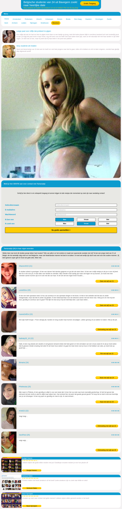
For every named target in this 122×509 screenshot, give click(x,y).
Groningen (99, 19)
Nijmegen (33, 23)
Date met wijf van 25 (107, 305)
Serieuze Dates (32, 488)
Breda (68, 19)
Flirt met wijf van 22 (106, 353)
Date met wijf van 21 (107, 281)
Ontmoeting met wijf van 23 (107, 329)
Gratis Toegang (90, 3)
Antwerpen (49, 19)
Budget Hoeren (32, 470)
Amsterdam (17, 19)
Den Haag (78, 19)
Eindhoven (45, 23)
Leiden (23, 23)
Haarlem (88, 19)
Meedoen (55, 23)
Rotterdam (28, 19)
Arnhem (15, 23)
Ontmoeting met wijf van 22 (107, 426)
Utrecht (39, 19)
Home (6, 19)
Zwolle (109, 19)
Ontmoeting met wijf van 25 (107, 450)
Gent (6, 23)
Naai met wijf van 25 (107, 402)
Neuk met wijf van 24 (107, 378)
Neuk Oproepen (31, 506)
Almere (59, 19)
